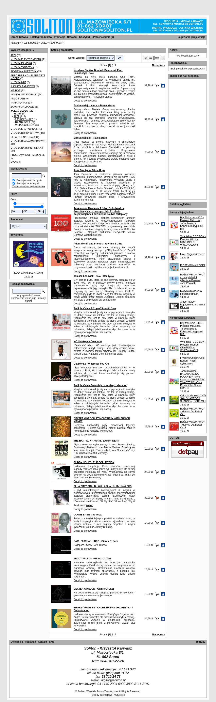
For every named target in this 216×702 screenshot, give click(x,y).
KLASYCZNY (56, 42)
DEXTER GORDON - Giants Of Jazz (94, 588)
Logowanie (184, 37)
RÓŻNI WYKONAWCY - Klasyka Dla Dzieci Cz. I (192, 411)
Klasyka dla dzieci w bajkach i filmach (191, 292)
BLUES (17, 113)
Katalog (15, 42)
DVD (13, 161)
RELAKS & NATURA (22, 137)
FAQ (51, 641)
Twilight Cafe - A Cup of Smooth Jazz (95, 308)
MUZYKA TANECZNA (22, 67)
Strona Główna (19, 37)
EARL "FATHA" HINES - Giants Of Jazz (96, 541)
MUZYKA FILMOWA (21, 63)
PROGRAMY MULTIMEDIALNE (28, 155)
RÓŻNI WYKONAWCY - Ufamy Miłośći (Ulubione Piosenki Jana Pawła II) (192, 279)
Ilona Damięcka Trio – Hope (89, 170)
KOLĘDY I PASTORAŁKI (24, 94)
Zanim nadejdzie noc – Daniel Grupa (94, 105)
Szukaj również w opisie (29, 180)
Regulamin (29, 641)
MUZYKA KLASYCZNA (23, 129)
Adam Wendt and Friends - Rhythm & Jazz (98, 243)
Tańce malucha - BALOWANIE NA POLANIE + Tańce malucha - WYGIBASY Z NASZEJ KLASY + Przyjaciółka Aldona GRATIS (192, 379)
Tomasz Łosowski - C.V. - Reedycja (94, 276)
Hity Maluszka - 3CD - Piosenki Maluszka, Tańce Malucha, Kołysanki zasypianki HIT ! (192, 223)
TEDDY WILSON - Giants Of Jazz (92, 558)
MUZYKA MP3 (18, 82)
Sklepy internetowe (102, 694)
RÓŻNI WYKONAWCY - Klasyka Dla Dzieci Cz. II (192, 424)
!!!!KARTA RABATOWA (23, 86)
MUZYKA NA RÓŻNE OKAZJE (27, 148)
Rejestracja (198, 37)
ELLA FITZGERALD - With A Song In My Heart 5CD (103, 486)
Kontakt (42, 641)
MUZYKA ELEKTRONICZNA (26, 59)
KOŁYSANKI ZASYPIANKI (28, 272)
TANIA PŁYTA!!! (19, 102)
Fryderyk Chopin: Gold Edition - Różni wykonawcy (192, 360)
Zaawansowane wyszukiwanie (28, 186)
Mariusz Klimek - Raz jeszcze (90, 138)
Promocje (59, 37)
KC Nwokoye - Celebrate (88, 341)
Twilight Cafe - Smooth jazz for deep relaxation (100, 385)
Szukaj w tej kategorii (27, 183)
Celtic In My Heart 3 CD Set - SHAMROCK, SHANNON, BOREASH (193, 398)
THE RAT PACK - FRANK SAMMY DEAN (96, 440)
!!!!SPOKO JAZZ (24, 119)
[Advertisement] (49, 6)
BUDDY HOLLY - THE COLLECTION (94, 462)
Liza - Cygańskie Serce (192, 254)
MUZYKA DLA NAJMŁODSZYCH (28, 141)
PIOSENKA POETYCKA (24, 71)
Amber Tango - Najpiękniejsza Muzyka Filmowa (192, 304)
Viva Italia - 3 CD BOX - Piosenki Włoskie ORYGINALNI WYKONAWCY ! (193, 240)
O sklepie (16, 641)
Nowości (72, 37)
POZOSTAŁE (18, 98)
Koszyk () (85, 37)
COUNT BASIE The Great (88, 514)
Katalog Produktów (41, 37)
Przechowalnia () (103, 37)
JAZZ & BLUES (29, 42)
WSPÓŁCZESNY (24, 125)
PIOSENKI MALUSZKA (192, 265)
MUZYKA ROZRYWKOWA (25, 133)
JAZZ (44, 42)
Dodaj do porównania (85, 100)
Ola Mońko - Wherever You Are (91, 363)
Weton (89, 505)
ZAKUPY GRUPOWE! (22, 106)
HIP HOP (15, 90)
